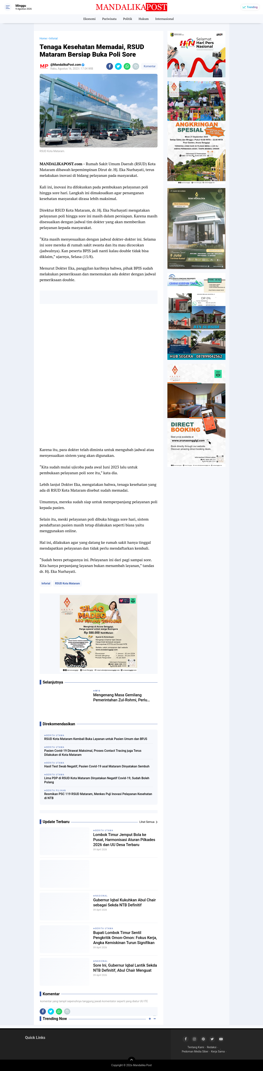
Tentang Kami (196, 1047)
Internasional (164, 19)
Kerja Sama (218, 1051)
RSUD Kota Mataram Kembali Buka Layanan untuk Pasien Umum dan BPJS (95, 739)
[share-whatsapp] (127, 66)
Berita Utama (104, 830)
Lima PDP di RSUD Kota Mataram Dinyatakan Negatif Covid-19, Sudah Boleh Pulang (96, 780)
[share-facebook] (109, 66)
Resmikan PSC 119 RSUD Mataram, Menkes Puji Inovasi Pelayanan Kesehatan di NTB (98, 796)
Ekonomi (89, 19)
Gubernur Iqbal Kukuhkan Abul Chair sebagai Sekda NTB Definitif (124, 902)
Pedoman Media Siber (195, 1051)
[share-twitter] (118, 66)
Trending (252, 7)
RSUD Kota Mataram (67, 583)
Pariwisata (109, 19)
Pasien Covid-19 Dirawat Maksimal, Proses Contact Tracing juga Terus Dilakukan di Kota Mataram (92, 753)
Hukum (144, 19)
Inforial (46, 583)
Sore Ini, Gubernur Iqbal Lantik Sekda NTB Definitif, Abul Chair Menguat (125, 968)
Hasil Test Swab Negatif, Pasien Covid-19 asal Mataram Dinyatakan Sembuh (97, 766)
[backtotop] (131, 1060)
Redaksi (211, 1047)
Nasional (101, 896)
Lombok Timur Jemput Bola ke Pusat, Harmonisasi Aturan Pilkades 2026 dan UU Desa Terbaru (124, 839)
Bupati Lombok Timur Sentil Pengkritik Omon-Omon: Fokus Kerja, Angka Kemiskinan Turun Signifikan (125, 937)
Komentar (149, 66)
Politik (127, 19)
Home (43, 38)
